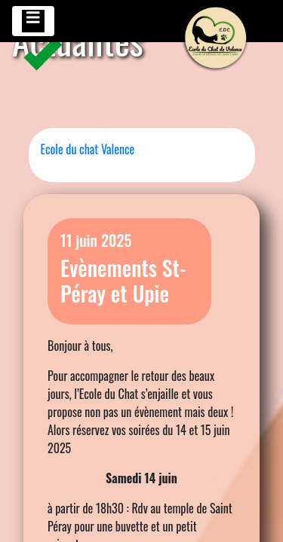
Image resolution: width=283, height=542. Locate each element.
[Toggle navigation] (33, 21)
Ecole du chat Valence (88, 149)
